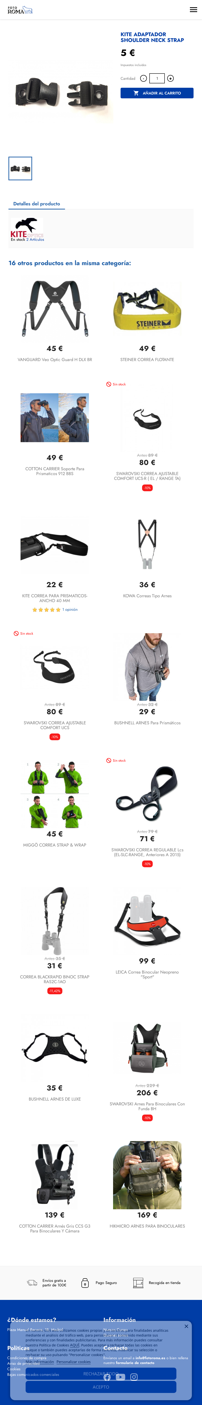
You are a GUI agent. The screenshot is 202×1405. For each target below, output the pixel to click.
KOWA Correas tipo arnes (147, 596)
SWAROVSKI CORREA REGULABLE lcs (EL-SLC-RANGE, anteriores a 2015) (147, 852)
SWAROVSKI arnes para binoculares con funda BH (147, 1106)
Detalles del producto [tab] (36, 203)
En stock (18, 239)
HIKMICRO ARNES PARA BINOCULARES (147, 1226)
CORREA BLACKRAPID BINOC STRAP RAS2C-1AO (54, 979)
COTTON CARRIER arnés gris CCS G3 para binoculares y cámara (54, 1228)
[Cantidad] (157, 78)
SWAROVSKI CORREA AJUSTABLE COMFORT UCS (55, 725)
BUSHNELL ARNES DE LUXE (55, 1099)
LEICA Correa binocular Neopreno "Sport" (147, 974)
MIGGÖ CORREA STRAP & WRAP (54, 845)
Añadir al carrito (157, 93)
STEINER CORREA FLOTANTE (147, 359)
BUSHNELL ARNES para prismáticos (147, 723)
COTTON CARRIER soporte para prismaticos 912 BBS (54, 471)
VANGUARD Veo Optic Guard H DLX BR (55, 359)
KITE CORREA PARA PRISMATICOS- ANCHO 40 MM (54, 598)
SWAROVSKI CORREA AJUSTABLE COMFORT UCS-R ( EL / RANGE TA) (147, 476)
